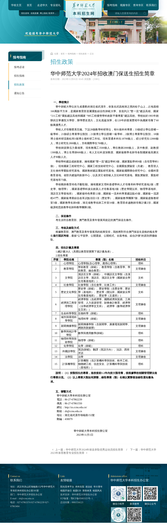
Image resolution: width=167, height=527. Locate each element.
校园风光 (97, 490)
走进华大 (42, 5)
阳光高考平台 (67, 486)
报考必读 (19, 67)
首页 (29, 5)
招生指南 (19, 76)
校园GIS (77, 490)
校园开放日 (66, 490)
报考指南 (112, 5)
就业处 (88, 486)
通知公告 (19, 93)
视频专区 (125, 5)
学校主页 (16, 5)
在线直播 (34, 13)
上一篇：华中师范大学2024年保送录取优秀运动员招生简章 (86, 449)
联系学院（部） (53, 13)
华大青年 (98, 486)
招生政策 (19, 85)
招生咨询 (25, 13)
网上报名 (44, 13)
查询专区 (138, 5)
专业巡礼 (55, 5)
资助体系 (86, 490)
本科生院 (79, 486)
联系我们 (151, 5)
